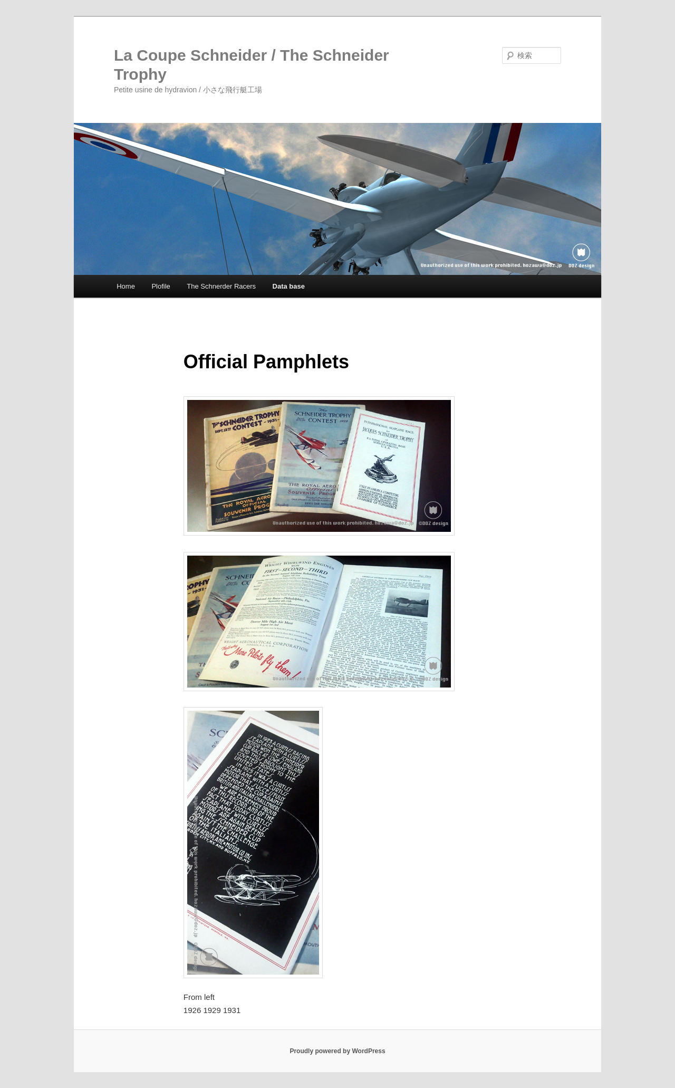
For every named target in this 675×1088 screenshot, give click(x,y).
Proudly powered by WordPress (337, 1051)
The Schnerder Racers (221, 286)
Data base (289, 286)
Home (126, 286)
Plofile (160, 286)
